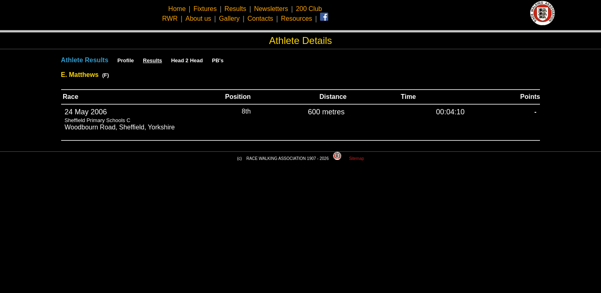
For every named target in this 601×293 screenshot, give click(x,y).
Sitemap (356, 158)
